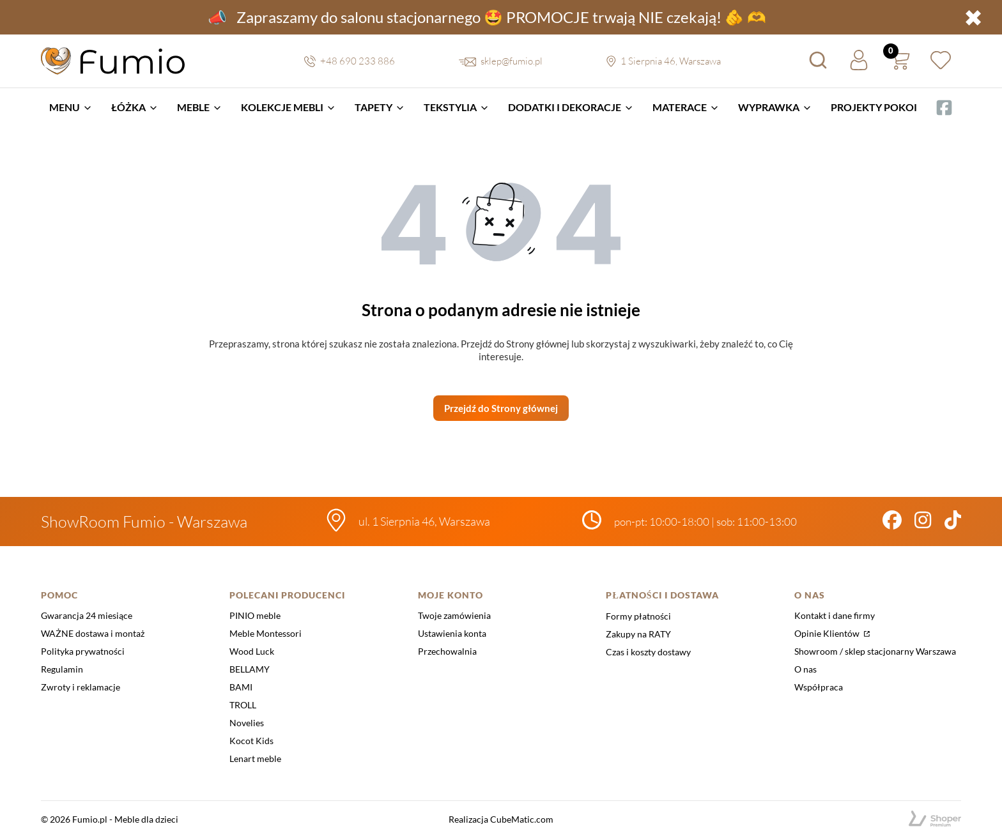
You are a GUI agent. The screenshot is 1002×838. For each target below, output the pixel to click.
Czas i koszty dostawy (648, 651)
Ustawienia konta (452, 633)
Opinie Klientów (827, 633)
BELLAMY (249, 669)
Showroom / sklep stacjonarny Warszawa (875, 651)
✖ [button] (973, 17)
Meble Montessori (265, 633)
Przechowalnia (447, 651)
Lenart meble (255, 758)
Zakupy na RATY (638, 633)
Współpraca (818, 687)
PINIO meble (255, 615)
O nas (805, 669)
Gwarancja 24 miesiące (86, 615)
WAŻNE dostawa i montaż (92, 633)
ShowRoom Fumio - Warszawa (144, 521)
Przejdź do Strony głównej (501, 408)
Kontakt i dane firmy (834, 615)
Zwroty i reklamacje (80, 687)
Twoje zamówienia (454, 615)
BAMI (240, 687)
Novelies (246, 722)
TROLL (242, 704)
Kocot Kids (251, 740)
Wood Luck (251, 651)
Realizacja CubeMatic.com (501, 819)
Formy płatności (638, 616)
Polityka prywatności (83, 651)
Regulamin (62, 669)
